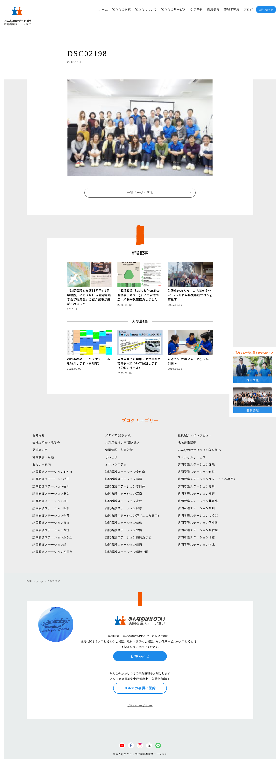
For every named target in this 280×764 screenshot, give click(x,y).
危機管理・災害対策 (119, 449)
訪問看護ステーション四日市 (52, 551)
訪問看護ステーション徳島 (123, 522)
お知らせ (38, 435)
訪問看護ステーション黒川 (196, 486)
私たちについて (146, 9)
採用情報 (213, 9)
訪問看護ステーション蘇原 (123, 508)
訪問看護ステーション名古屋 (198, 530)
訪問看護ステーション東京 (51, 522)
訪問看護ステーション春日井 (125, 486)
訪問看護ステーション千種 (51, 515)
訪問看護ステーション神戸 (196, 493)
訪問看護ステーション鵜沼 (123, 479)
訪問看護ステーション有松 (196, 471)
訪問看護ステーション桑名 (51, 493)
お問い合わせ (266, 9)
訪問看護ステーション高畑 (196, 508)
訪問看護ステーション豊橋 (123, 530)
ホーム (103, 9)
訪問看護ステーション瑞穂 (196, 537)
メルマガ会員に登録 (140, 688)
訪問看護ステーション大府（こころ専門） (207, 479)
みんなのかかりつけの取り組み (199, 449)
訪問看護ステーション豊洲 (51, 530)
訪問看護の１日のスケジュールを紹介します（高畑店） (88, 361)
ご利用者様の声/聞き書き (122, 442)
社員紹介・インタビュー (195, 435)
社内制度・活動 (43, 457)
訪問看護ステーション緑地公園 (127, 551)
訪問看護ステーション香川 (51, 486)
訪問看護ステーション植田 (51, 479)
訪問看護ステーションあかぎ (52, 471)
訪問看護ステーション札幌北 (198, 501)
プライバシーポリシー (140, 705)
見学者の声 (40, 449)
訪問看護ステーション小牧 (123, 501)
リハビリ (111, 457)
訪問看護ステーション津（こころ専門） (133, 515)
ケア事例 (196, 9)
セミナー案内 (41, 464)
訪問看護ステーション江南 (123, 493)
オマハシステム (116, 464)
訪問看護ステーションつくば (198, 515)
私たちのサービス (173, 9)
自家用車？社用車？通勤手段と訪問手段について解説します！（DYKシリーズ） (139, 363)
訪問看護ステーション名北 (196, 544)
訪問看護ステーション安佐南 (125, 471)
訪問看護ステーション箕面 (123, 544)
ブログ (248, 9)
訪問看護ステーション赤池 (196, 464)
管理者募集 (231, 9)
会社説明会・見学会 (46, 442)
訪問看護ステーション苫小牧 (198, 522)
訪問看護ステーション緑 (49, 544)
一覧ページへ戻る (140, 192)
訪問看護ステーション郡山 (51, 501)
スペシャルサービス (192, 457)
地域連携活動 (187, 442)
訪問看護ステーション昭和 (51, 508)
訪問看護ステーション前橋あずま (128, 537)
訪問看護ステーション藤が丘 (52, 537)
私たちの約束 (121, 9)
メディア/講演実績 (118, 435)
